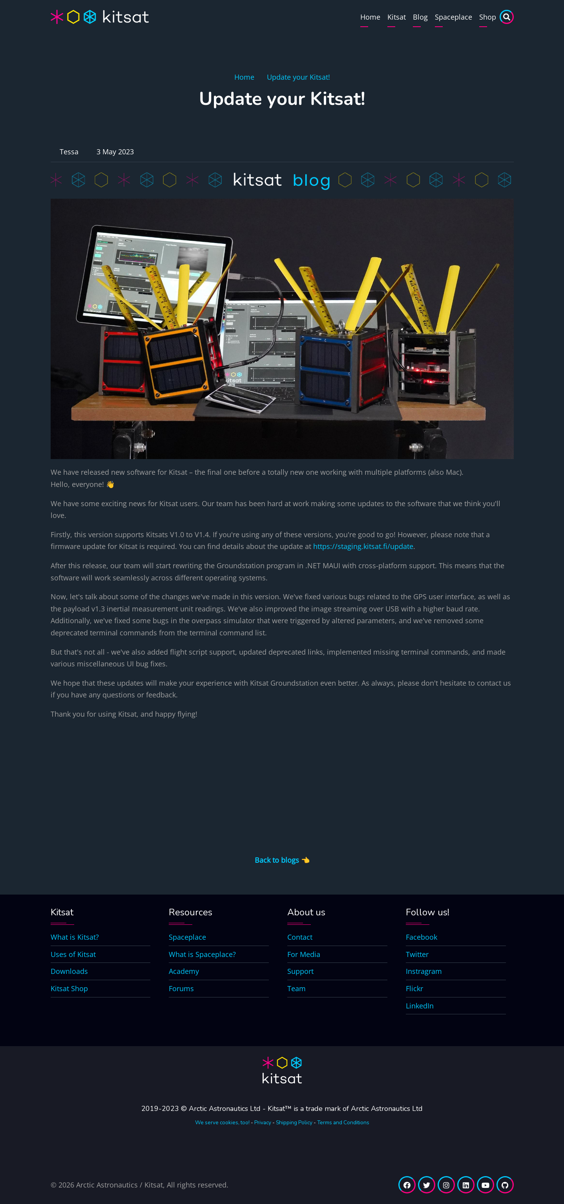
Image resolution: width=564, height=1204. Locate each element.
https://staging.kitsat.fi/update (363, 546)
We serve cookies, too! (222, 1122)
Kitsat (396, 17)
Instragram (424, 971)
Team (296, 988)
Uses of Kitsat (73, 954)
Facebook (421, 937)
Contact (299, 937)
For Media (303, 954)
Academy (184, 971)
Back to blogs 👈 (282, 860)
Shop (487, 17)
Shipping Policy (294, 1122)
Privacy (262, 1122)
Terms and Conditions (343, 1122)
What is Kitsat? (75, 937)
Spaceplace (453, 17)
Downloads (69, 971)
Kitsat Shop (69, 988)
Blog (420, 17)
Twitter (417, 954)
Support (300, 971)
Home (370, 17)
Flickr (414, 988)
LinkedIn (420, 1005)
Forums (181, 988)
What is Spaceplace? (202, 954)
